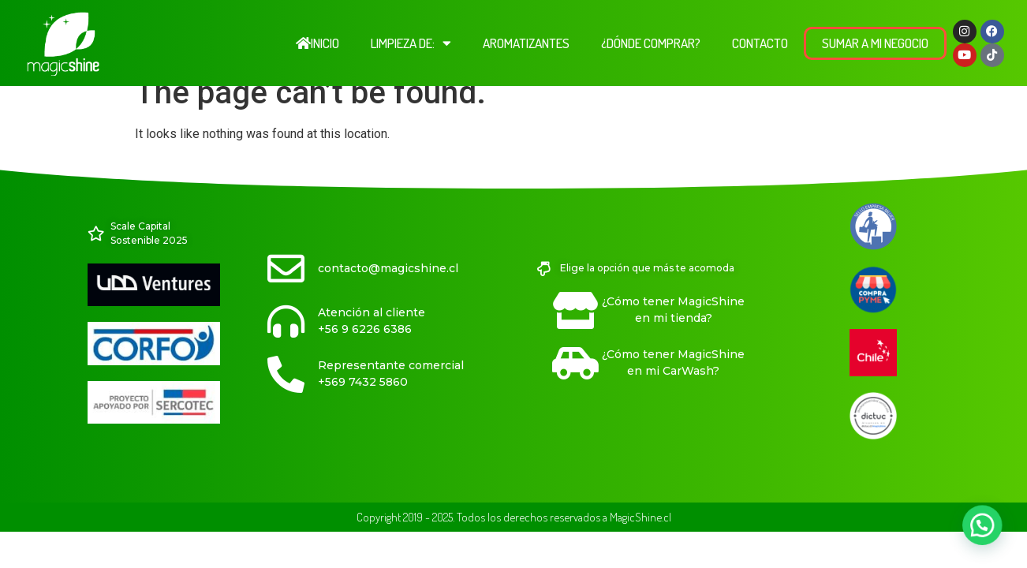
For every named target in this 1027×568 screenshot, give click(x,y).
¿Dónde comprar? (650, 43)
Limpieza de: (411, 43)
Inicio (317, 43)
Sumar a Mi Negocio (875, 43)
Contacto (760, 43)
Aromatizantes (526, 43)
